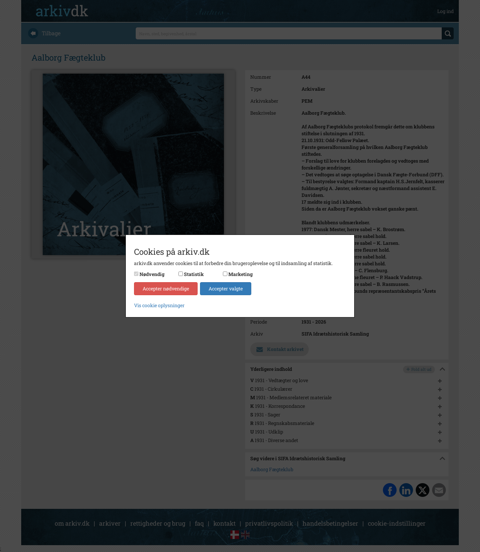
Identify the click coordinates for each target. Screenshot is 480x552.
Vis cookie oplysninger (159, 305)
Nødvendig (151, 274)
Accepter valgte (226, 288)
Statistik (194, 274)
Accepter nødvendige (166, 288)
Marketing (240, 274)
